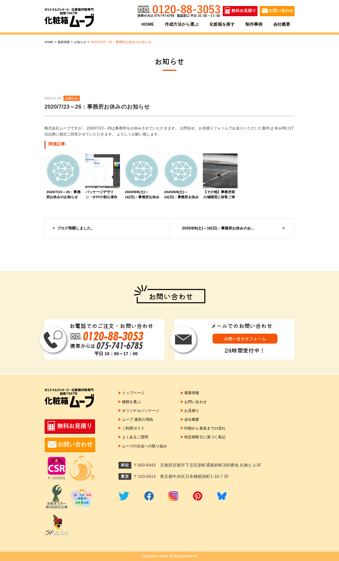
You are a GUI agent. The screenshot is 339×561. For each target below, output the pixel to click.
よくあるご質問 (136, 443)
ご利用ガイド (134, 433)
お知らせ (82, 42)
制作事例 (253, 24)
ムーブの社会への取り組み (147, 453)
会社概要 (281, 24)
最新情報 (65, 42)
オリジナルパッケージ (143, 413)
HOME (148, 24)
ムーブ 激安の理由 (139, 423)
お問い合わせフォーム (245, 340)
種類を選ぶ (132, 403)
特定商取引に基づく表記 (213, 443)
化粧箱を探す (222, 24)
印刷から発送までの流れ (213, 433)
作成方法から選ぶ (182, 24)
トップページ (134, 393)
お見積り (198, 413)
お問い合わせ (202, 403)
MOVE (163, 556)
